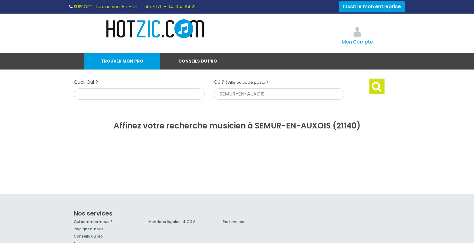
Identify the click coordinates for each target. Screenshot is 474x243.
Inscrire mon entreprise (372, 6)
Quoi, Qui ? (86, 82)
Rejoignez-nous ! (90, 229)
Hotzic (155, 29)
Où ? (241, 82)
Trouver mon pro (122, 61)
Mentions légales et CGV (171, 221)
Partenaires (233, 221)
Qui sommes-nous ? (93, 221)
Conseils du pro (197, 61)
